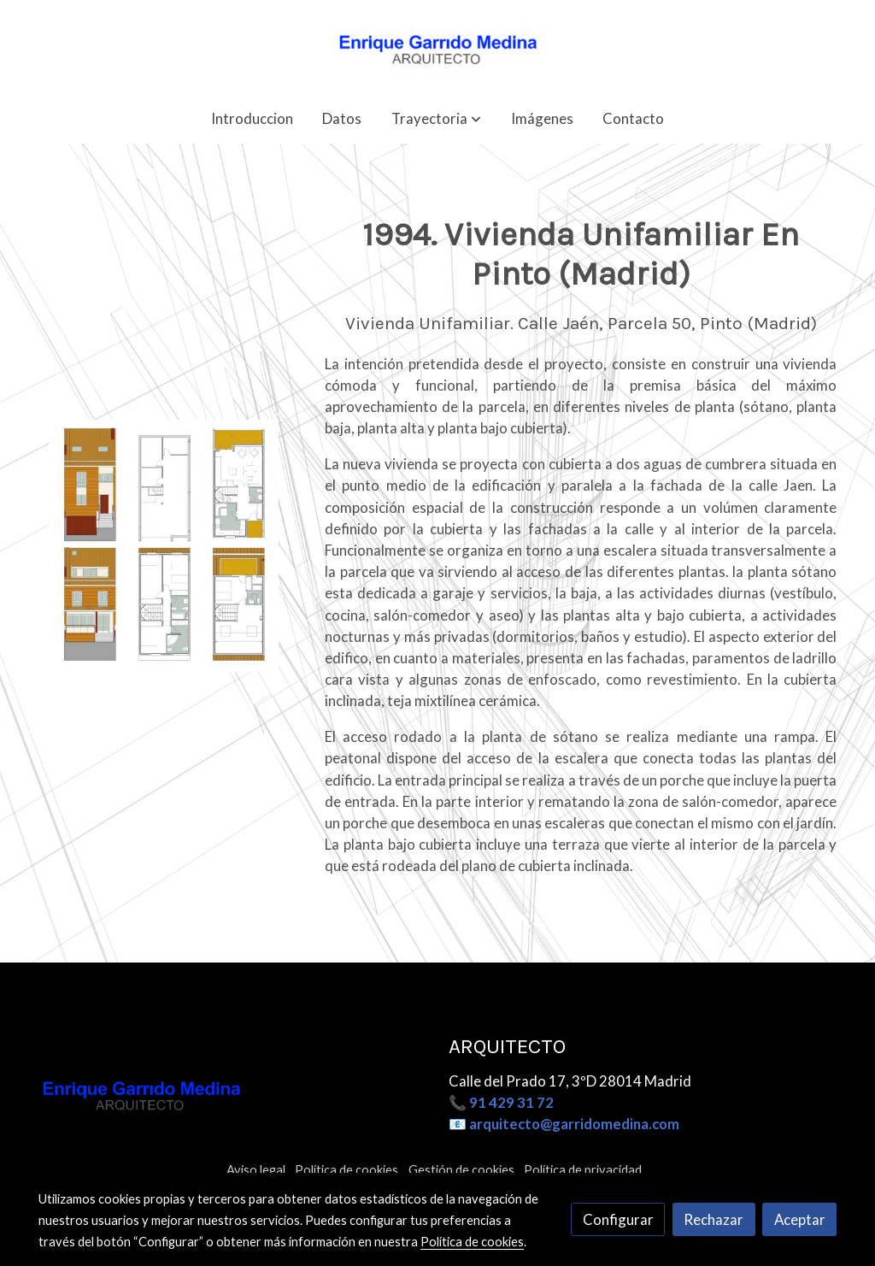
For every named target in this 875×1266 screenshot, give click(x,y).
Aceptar (799, 1219)
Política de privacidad (583, 1170)
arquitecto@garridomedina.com (574, 1124)
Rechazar (713, 1219)
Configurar (618, 1219)
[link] (437, 46)
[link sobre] (232, 1096)
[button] (436, 118)
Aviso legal (255, 1170)
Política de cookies (346, 1170)
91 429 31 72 (511, 1102)
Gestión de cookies (461, 1170)
